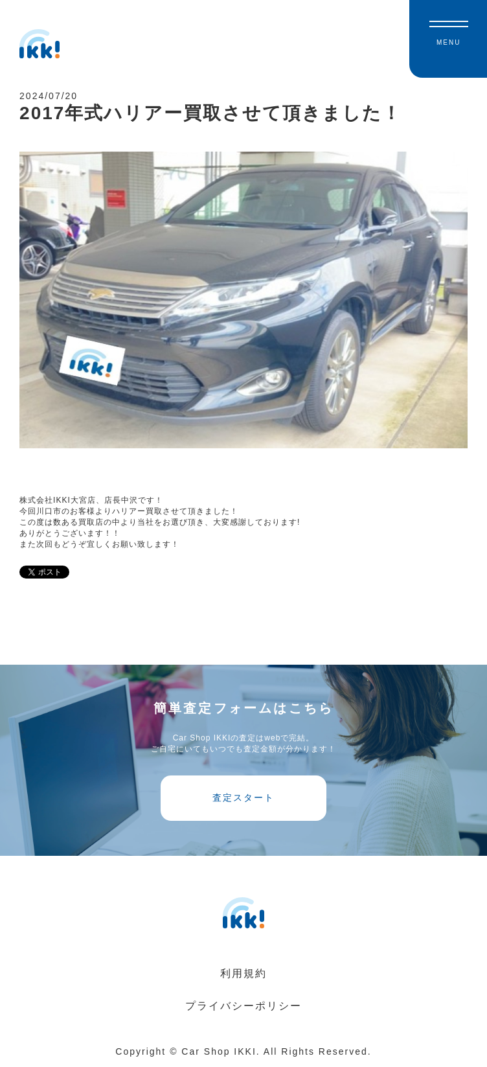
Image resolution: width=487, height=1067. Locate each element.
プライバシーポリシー (243, 1005)
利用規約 (243, 973)
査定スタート (243, 797)
